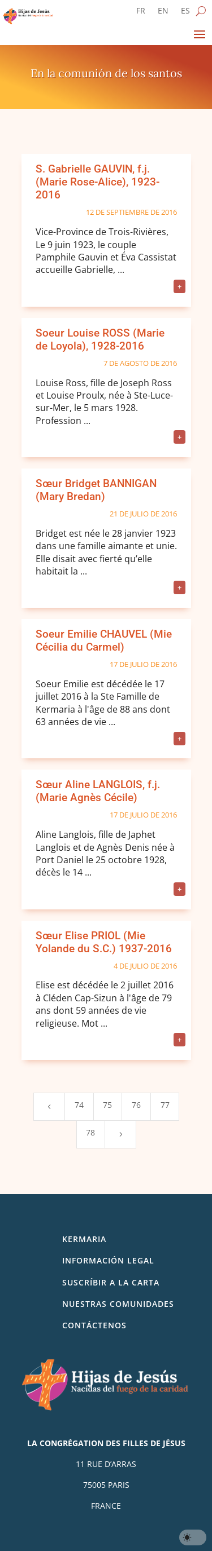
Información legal (108, 1260)
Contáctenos (94, 1325)
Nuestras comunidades (118, 1303)
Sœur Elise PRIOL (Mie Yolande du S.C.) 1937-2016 (104, 942)
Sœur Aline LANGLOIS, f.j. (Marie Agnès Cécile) (98, 791)
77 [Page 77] (165, 1104)
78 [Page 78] (90, 1132)
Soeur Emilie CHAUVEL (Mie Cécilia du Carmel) (104, 640)
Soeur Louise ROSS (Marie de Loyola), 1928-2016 (100, 339)
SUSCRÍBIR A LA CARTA (110, 1282)
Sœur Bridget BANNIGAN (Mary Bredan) (96, 490)
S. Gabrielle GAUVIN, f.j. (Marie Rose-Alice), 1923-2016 (97, 181)
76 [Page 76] (136, 1104)
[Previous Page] (49, 1107)
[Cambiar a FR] (140, 13)
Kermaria (84, 1239)
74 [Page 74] (79, 1104)
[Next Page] (120, 1134)
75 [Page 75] (107, 1104)
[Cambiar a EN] (163, 13)
